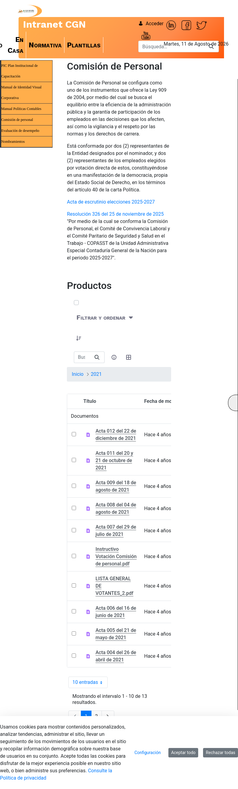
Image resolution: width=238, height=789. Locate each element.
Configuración (147, 752)
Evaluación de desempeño (20, 131)
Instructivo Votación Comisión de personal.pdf (115, 556)
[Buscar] (97, 357)
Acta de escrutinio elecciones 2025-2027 (111, 202)
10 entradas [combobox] (89, 682)
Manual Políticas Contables (21, 109)
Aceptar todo (183, 752)
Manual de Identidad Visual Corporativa (21, 92)
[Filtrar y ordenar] (105, 317)
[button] (79, 338)
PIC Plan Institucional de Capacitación (19, 70)
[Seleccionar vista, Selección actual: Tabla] (129, 357)
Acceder (151, 23)
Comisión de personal (17, 120)
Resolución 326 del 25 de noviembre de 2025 (115, 214)
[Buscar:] (82, 357)
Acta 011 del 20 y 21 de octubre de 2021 (114, 460)
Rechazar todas (220, 752)
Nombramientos (13, 141)
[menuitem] (15, 45)
